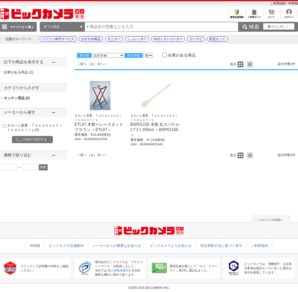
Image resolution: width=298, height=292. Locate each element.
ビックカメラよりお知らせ (171, 246)
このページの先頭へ (270, 219)
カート (271, 15)
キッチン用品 (17, 98)
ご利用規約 (278, 3)
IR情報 (293, 3)
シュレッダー (137, 39)
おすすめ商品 (91, 39)
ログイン (289, 15)
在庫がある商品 (18, 72)
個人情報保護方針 (120, 270)
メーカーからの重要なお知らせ (116, 246)
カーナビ (195, 39)
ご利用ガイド (254, 15)
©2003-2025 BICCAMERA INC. (149, 288)
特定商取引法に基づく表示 (221, 246)
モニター (114, 39)
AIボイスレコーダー (168, 39)
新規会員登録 (237, 15)
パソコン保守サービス (58, 39)
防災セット (217, 39)
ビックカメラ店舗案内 (66, 246)
